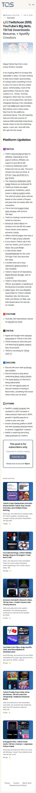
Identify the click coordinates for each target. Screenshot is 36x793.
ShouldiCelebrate (12, 254)
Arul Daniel (16, 284)
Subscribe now (18, 457)
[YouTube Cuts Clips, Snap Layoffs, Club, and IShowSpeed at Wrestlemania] (18, 645)
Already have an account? (18, 464)
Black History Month (23, 376)
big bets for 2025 (15, 322)
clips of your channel (20, 239)
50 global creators (23, 345)
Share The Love (11, 248)
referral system (19, 193)
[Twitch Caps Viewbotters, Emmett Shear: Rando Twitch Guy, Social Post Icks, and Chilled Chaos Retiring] (18, 503)
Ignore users (21, 386)
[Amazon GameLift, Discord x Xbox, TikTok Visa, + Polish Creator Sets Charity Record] (18, 599)
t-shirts (16, 232)
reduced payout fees (19, 154)
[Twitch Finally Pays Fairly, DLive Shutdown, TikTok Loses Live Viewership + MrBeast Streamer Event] (18, 692)
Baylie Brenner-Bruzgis (14, 275)
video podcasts (11, 436)
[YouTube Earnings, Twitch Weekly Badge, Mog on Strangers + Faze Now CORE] (18, 551)
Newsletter (11, 18)
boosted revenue (20, 426)
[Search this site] (29, 4)
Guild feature (14, 380)
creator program (19, 408)
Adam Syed (10, 290)
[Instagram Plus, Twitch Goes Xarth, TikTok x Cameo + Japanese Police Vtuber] (18, 739)
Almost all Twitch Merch (15, 223)
